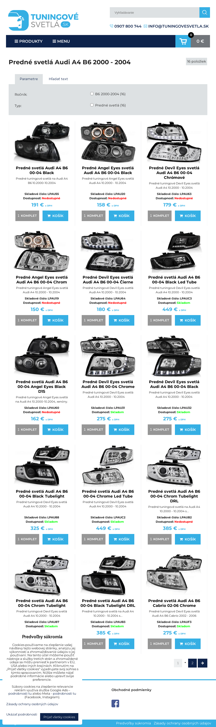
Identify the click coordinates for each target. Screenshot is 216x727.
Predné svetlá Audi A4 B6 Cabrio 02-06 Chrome (174, 603)
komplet (26, 215)
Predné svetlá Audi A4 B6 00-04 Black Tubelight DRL (107, 603)
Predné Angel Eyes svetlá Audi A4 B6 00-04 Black (108, 170)
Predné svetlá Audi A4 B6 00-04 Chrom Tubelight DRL (174, 496)
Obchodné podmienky (131, 690)
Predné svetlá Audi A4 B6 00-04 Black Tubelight (42, 493)
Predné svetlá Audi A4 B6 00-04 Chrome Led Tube (108, 493)
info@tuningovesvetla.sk (176, 26)
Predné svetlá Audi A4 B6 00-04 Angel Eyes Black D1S (42, 387)
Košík (55, 216)
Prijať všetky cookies (59, 717)
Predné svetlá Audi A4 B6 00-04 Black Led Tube (174, 279)
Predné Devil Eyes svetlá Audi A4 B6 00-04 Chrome (108, 384)
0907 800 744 (126, 26)
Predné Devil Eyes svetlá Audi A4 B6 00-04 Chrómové (174, 173)
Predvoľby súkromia (133, 723)
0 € (200, 41)
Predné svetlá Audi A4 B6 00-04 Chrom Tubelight (42, 603)
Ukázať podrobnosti (21, 714)
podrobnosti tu (20, 693)
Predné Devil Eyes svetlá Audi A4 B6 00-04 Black (174, 384)
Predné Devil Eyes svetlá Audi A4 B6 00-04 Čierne (108, 279)
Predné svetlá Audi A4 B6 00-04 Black (42, 170)
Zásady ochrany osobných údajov (182, 723)
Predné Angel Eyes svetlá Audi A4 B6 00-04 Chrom (42, 279)
